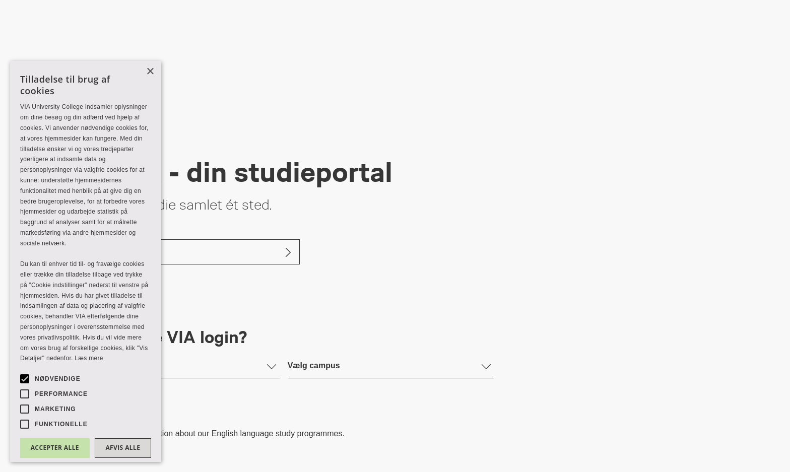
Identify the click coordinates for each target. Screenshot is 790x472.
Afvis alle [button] (122, 447)
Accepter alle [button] (55, 447)
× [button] (150, 72)
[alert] (85, 261)
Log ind (95, 251)
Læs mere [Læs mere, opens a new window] (89, 358)
